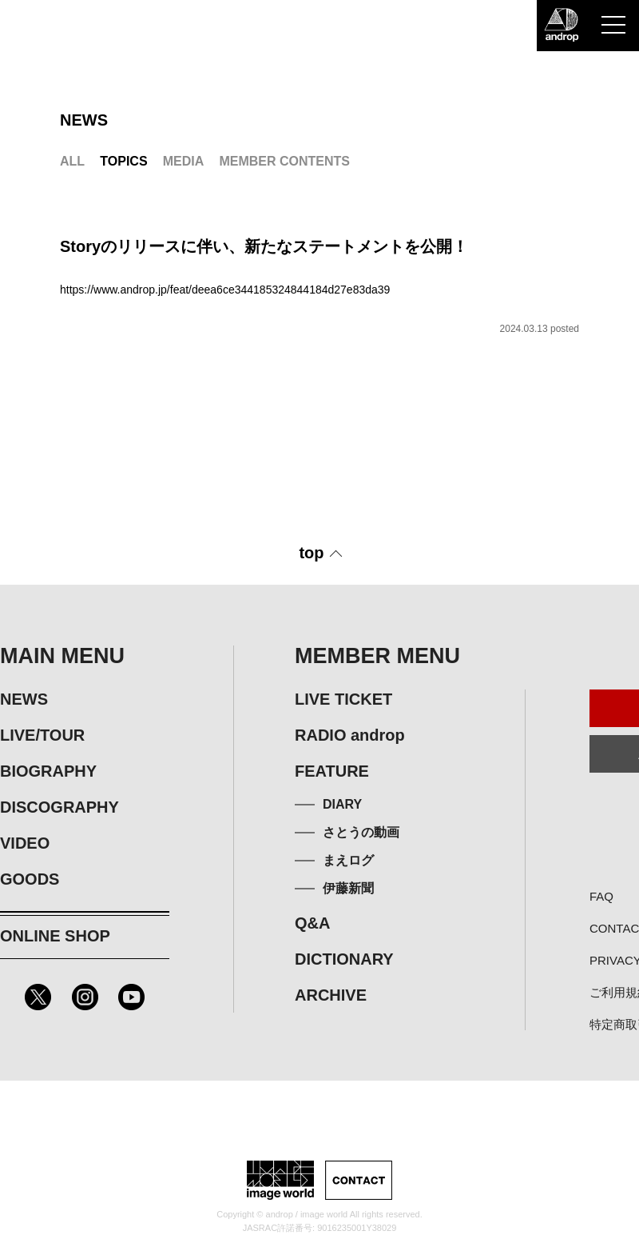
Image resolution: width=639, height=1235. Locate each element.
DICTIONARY (344, 959)
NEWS (24, 699)
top (311, 553)
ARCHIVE (331, 995)
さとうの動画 (361, 832)
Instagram (85, 997)
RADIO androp (350, 735)
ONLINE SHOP (55, 936)
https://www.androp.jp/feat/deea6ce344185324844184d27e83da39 (225, 289)
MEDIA (183, 161)
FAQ (601, 896)
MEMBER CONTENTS (284, 161)
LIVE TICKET (343, 699)
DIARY (342, 804)
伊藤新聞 (348, 888)
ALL (72, 161)
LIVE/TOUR (42, 735)
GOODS (29, 879)
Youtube (131, 997)
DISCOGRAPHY (59, 807)
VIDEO (25, 843)
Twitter (38, 997)
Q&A (312, 923)
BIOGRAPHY (48, 771)
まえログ (348, 860)
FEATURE (332, 771)
